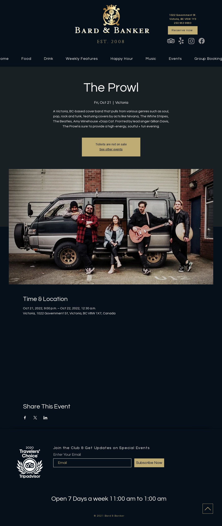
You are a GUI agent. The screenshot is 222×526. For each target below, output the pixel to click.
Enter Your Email (67, 455)
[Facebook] (202, 41)
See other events (111, 149)
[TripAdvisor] (171, 41)
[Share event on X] (35, 417)
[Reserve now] (183, 30)
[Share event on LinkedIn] (45, 417)
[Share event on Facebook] (25, 417)
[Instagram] (191, 41)
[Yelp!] (181, 41)
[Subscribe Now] (149, 462)
